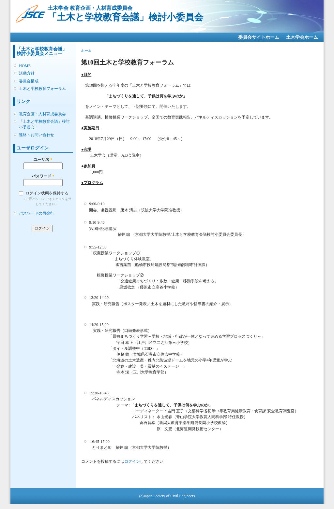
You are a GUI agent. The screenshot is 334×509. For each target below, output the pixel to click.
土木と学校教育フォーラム (42, 88)
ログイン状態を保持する (46, 193)
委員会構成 (28, 81)
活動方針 (27, 73)
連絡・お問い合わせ (36, 135)
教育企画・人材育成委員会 (42, 114)
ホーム (86, 50)
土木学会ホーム (302, 37)
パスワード (43, 176)
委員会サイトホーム (258, 37)
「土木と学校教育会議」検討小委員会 (44, 124)
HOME (25, 66)
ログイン (132, 461)
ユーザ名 (43, 159)
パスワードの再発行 (36, 213)
